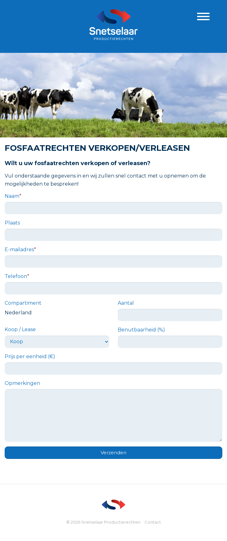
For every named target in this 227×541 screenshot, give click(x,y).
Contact (152, 522)
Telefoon (17, 276)
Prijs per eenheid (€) (30, 356)
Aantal (126, 303)
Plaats (12, 223)
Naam (13, 196)
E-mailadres (20, 249)
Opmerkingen (22, 383)
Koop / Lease (20, 329)
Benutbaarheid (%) (141, 330)
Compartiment (23, 303)
